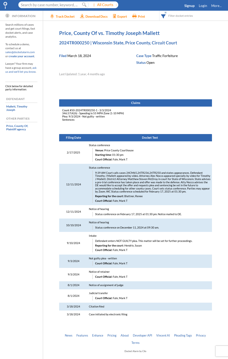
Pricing (111, 335)
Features (82, 335)
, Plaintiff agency (17, 127)
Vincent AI (163, 335)
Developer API (142, 335)
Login (203, 6)
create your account (21, 56)
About (125, 335)
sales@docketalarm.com (20, 52)
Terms (135, 343)
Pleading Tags (183, 335)
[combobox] (163, 15)
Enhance (97, 335)
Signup (189, 6)
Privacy (201, 335)
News (68, 335)
